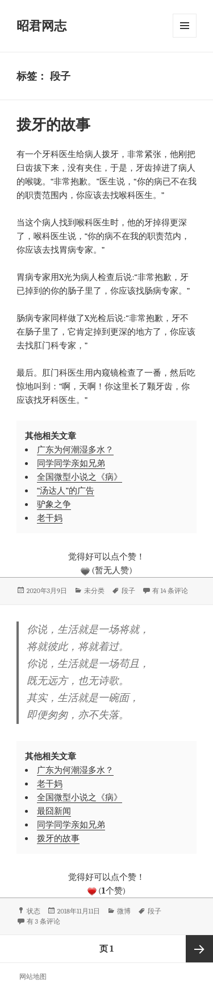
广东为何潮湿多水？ (75, 449)
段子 (128, 591)
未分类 (94, 591)
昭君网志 (41, 26)
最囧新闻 (54, 811)
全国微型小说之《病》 (79, 477)
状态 (33, 911)
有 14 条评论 (170, 591)
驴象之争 (54, 504)
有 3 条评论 (43, 921)
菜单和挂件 (185, 26)
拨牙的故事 (53, 125)
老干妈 (49, 518)
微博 (124, 911)
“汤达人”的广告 (65, 490)
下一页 (199, 948)
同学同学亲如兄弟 (71, 463)
